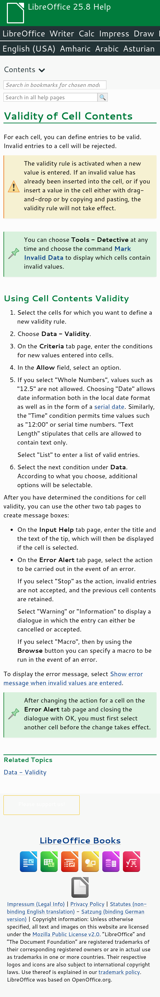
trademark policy (119, 972)
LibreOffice (23, 33)
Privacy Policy (87, 904)
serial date (109, 406)
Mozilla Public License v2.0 (66, 934)
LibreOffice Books (80, 840)
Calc (86, 33)
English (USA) (29, 48)
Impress (114, 33)
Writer (61, 33)
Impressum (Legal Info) (36, 904)
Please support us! (41, 804)
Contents (19, 69)
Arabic (107, 48)
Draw (143, 33)
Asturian (139, 48)
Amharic (75, 48)
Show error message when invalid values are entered (73, 678)
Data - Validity (24, 772)
